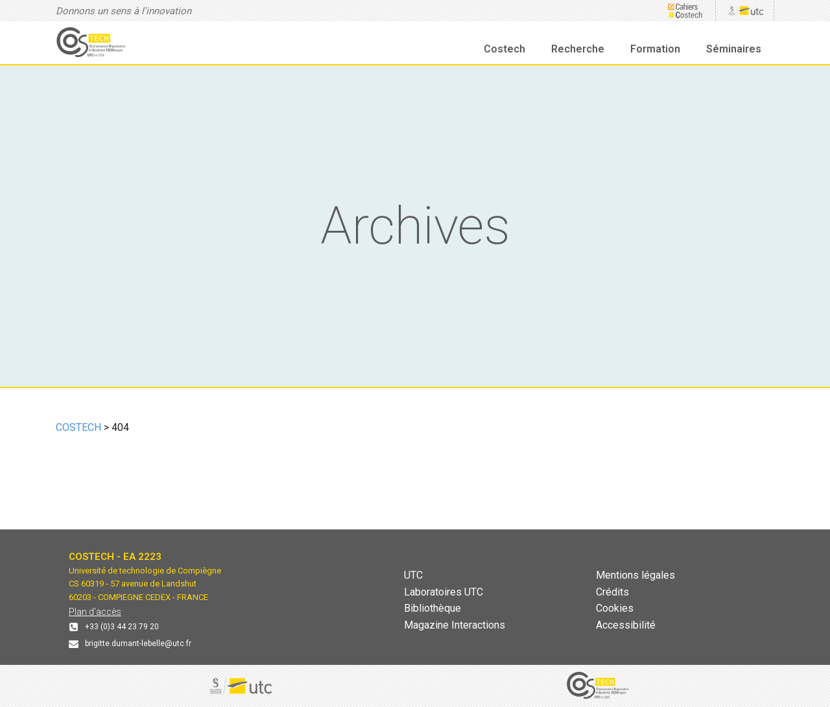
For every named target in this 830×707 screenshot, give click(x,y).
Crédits (612, 592)
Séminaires (733, 49)
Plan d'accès (95, 612)
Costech (504, 49)
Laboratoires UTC (443, 592)
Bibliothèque (432, 608)
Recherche (577, 49)
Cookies (615, 608)
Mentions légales (635, 575)
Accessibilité (626, 625)
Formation (655, 49)
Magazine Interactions (454, 625)
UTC (413, 575)
